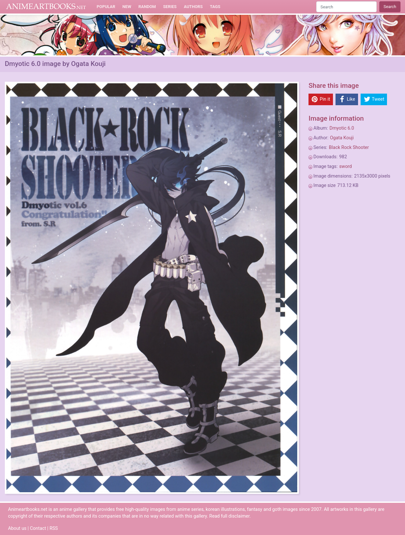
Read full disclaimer (229, 516)
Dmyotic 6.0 (341, 128)
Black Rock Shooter (349, 147)
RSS (54, 528)
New (127, 6)
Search (389, 6)
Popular (106, 6)
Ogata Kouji (342, 138)
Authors (193, 6)
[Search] (346, 6)
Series (170, 6)
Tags (215, 6)
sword (345, 166)
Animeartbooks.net (46, 7)
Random (147, 6)
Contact (38, 528)
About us (17, 528)
